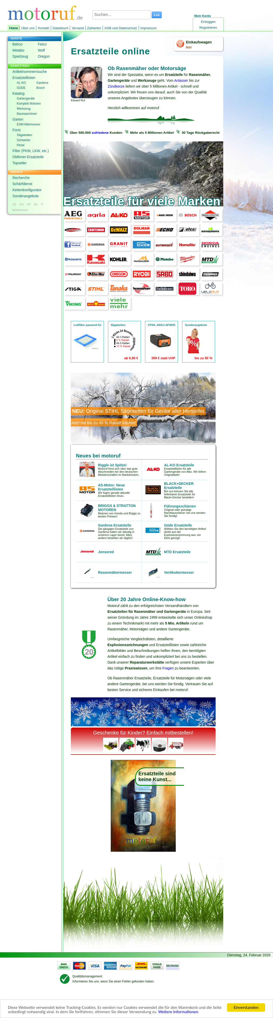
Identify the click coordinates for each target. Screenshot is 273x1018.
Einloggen (208, 22)
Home (13, 28)
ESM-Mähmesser (28, 124)
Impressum (148, 28)
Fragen (167, 668)
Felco (42, 44)
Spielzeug (20, 56)
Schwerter (23, 140)
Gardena (42, 83)
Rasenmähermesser (115, 572)
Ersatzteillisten (23, 78)
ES (36, 204)
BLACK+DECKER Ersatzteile (179, 486)
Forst (16, 130)
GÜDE (21, 88)
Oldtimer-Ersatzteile (28, 157)
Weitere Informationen (178, 1012)
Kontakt (43, 28)
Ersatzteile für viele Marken (141, 201)
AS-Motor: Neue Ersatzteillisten (111, 487)
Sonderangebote (25, 196)
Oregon (44, 56)
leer (189, 47)
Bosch (40, 88)
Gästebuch (61, 28)
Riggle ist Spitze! (112, 465)
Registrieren (208, 27)
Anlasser (181, 80)
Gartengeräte (26, 98)
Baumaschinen (27, 114)
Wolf (41, 50)
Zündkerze (116, 86)
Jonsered (106, 552)
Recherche (21, 178)
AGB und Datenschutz (120, 28)
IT (42, 204)
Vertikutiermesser (179, 572)
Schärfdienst (22, 184)
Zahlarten (94, 28)
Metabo (18, 50)
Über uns (28, 28)
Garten (17, 119)
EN (21, 204)
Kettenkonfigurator (26, 190)
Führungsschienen (180, 506)
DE (14, 204)
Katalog (18, 93)
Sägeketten (24, 135)
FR (29, 204)
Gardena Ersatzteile (114, 525)
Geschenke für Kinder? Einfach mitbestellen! (143, 732)
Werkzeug (23, 108)
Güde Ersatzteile (178, 525)
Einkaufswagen (199, 42)
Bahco (17, 44)
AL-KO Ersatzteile (179, 465)
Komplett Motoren (29, 103)
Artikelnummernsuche (29, 72)
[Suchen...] (121, 14)
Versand (78, 28)
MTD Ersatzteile (177, 552)
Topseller (19, 163)
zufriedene (100, 133)
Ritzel (20, 145)
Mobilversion (20, 209)
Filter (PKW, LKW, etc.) (30, 151)
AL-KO (21, 83)
